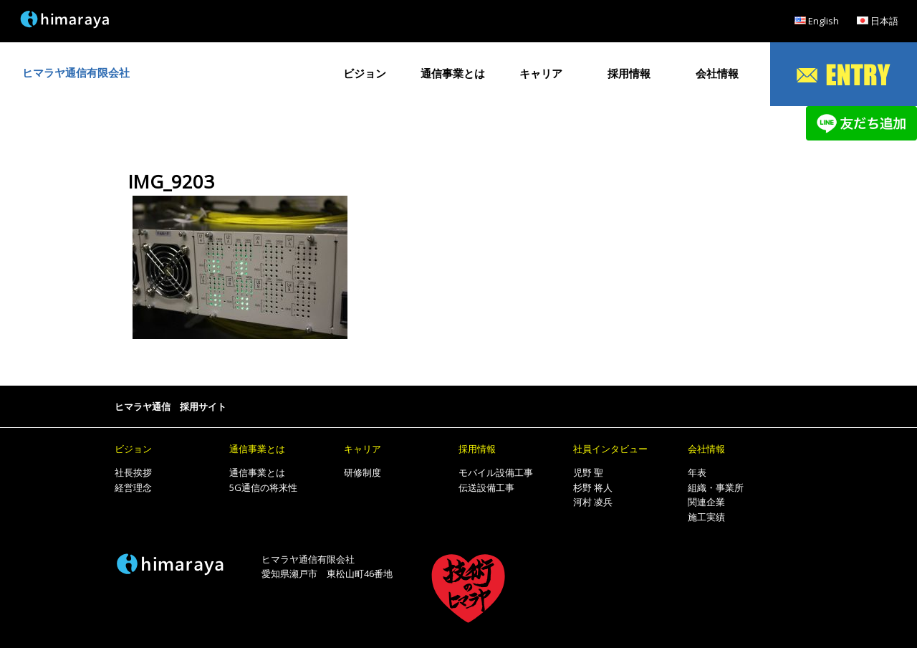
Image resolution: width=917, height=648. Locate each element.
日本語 (884, 20)
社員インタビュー (610, 448)
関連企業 (706, 501)
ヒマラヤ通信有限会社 (76, 72)
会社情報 (717, 73)
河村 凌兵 (593, 501)
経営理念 (133, 487)
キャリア (540, 73)
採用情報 (629, 73)
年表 (697, 472)
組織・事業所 (716, 487)
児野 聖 (588, 472)
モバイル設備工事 (495, 472)
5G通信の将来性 (263, 487)
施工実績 (706, 516)
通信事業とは (453, 73)
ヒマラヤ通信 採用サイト (170, 406)
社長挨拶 (133, 472)
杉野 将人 (593, 487)
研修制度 (362, 472)
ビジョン (364, 73)
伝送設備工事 (486, 487)
